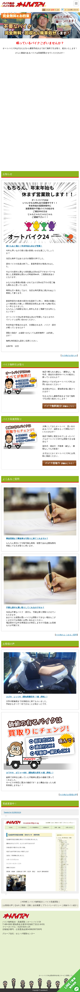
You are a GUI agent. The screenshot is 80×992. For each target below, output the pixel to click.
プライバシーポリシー (51, 905)
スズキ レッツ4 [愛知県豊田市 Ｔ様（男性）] (26, 697)
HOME (25, 902)
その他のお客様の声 (68, 795)
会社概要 (36, 905)
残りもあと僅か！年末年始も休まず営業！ (24, 246)
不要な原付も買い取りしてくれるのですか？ (25, 608)
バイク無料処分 (36, 902)
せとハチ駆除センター (25, 934)
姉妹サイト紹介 (70, 905)
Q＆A (17, 905)
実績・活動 (26, 905)
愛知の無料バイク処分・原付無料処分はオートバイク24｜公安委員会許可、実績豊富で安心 (23, 4)
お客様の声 (8, 905)
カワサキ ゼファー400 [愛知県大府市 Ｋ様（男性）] (29, 773)
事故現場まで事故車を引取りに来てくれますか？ (27, 538)
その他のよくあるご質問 (66, 635)
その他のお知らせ (69, 356)
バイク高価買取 (51, 902)
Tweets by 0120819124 (12, 812)
